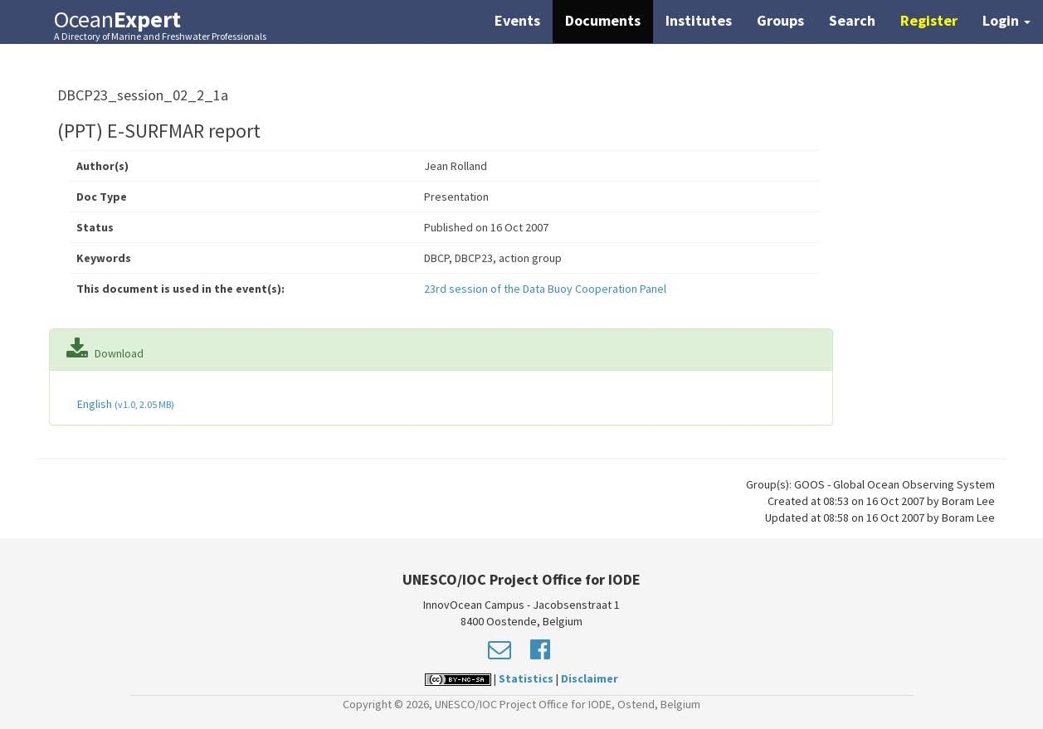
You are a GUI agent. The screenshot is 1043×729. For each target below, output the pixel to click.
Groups (780, 20)
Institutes (698, 20)
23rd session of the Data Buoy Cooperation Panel (545, 288)
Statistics (526, 678)
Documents (603, 20)
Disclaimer (589, 678)
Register (929, 20)
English (124, 403)
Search (852, 20)
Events (517, 20)
